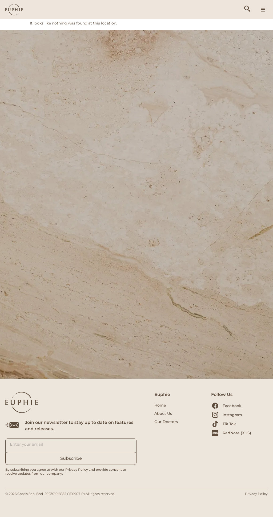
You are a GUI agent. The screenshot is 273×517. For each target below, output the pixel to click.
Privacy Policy (256, 494)
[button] (263, 9)
